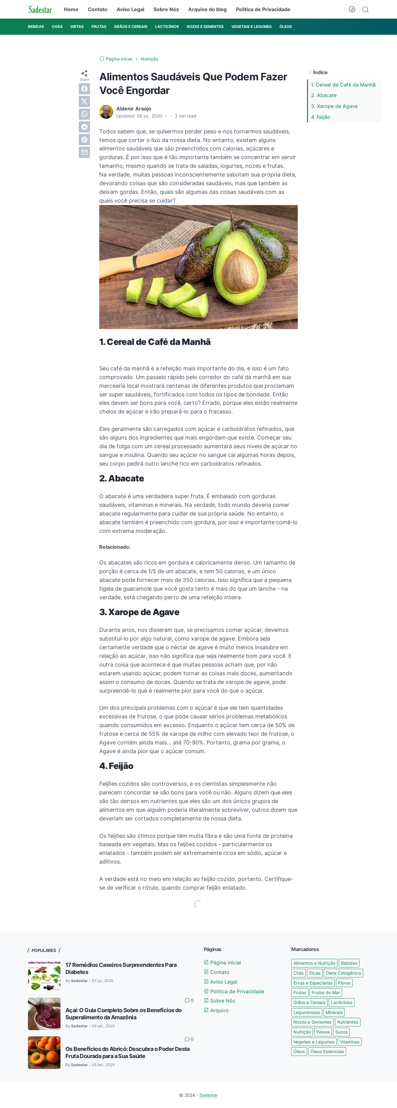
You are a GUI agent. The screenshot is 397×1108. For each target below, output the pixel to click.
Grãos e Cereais (309, 1002)
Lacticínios (341, 1002)
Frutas (299, 992)
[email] (84, 152)
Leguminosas (306, 1012)
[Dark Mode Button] (352, 9)
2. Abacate (324, 95)
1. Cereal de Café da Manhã (343, 85)
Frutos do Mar (326, 992)
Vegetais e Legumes (313, 1041)
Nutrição (302, 1031)
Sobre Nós (166, 9)
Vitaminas (349, 1041)
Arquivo (216, 1010)
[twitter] (84, 101)
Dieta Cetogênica (343, 973)
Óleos (299, 1051)
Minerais (334, 1012)
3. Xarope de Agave (334, 106)
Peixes (323, 1031)
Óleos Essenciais (327, 1051)
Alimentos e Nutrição (314, 963)
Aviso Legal (130, 9)
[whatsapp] (84, 114)
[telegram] (84, 126)
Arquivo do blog (207, 9)
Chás (298, 973)
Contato (97, 9)
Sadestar (208, 1095)
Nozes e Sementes (312, 1022)
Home (71, 9)
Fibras (344, 982)
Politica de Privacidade (263, 9)
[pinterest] (84, 139)
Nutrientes (347, 1022)
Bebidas (349, 963)
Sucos (341, 1031)
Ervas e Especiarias (312, 982)
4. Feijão (320, 117)
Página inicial (222, 962)
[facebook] (84, 88)
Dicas (314, 973)
